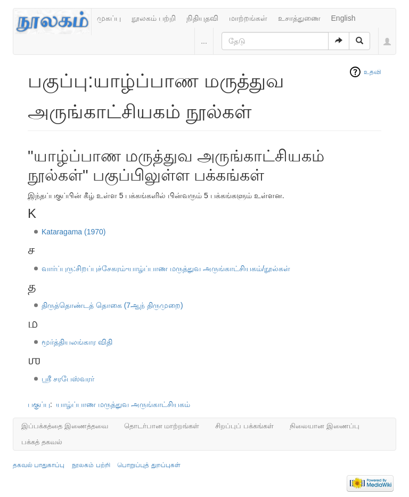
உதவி (372, 72)
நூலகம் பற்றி (154, 18)
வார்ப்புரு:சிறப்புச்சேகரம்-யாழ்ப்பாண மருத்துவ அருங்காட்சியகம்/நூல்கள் (166, 268)
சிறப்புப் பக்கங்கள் (244, 426)
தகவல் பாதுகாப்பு (38, 465)
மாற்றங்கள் (248, 18)
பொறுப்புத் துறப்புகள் (148, 465)
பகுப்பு (39, 404)
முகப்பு (109, 18)
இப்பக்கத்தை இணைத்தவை (64, 426)
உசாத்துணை (299, 18)
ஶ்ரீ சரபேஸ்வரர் (68, 378)
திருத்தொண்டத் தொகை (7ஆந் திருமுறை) (112, 305)
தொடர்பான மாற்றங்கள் (162, 426)
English (343, 18)
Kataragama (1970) (74, 231)
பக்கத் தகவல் (41, 442)
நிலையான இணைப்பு (324, 426)
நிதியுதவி (202, 18)
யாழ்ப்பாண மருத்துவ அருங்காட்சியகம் (123, 404)
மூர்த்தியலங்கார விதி (77, 342)
